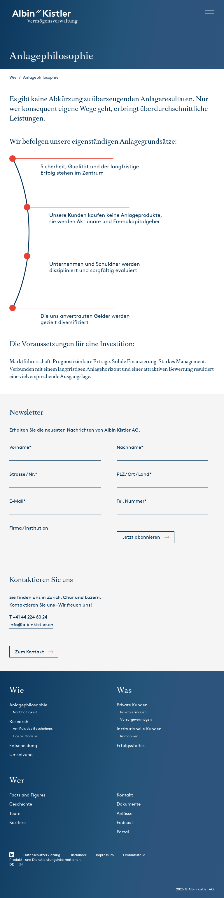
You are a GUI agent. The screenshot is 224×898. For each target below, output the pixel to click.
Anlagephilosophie (41, 77)
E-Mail (17, 501)
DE (11, 864)
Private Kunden (132, 705)
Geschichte (20, 804)
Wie (13, 77)
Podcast (125, 822)
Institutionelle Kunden (139, 729)
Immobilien (129, 736)
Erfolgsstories (131, 745)
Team (14, 813)
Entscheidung (23, 745)
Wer (16, 780)
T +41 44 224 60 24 (28, 617)
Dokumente (129, 804)
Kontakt (125, 795)
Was (124, 690)
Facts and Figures (27, 795)
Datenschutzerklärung (41, 855)
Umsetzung (21, 754)
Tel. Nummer (132, 501)
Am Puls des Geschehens (32, 728)
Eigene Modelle (25, 736)
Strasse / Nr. (23, 474)
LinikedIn (11, 854)
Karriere (17, 822)
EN (20, 864)
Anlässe (124, 813)
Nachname (130, 447)
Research (18, 721)
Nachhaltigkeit (25, 712)
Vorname (20, 447)
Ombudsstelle (134, 855)
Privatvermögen (133, 712)
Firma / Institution (28, 528)
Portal (123, 832)
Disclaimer (78, 855)
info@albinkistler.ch (31, 624)
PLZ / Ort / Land (134, 474)
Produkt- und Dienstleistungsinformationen (44, 859)
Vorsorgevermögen (136, 719)
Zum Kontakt (29, 652)
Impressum (105, 855)
